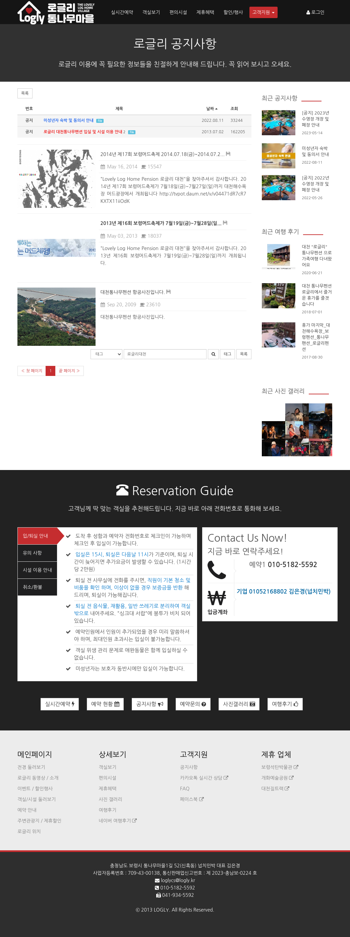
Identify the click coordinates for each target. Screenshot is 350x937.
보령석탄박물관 (279, 767)
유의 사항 (32, 553)
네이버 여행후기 (118, 820)
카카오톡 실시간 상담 (204, 778)
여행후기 (285, 704)
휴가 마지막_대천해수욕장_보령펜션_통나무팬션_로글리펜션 (316, 337)
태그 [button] (227, 354)
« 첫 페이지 (31, 371)
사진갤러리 (239, 704)
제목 (119, 109)
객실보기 (151, 12)
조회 (234, 109)
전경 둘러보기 (31, 767)
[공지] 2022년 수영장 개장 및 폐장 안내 (315, 184)
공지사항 (149, 704)
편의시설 (178, 12)
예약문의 (193, 704)
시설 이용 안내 (37, 570)
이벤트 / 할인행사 (35, 788)
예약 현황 (105, 704)
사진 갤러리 (110, 799)
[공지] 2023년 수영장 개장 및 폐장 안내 (315, 119)
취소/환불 (32, 587)
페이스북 (192, 799)
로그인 (315, 12)
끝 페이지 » (69, 371)
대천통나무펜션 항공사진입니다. (133, 292)
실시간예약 (122, 12)
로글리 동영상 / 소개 (37, 778)
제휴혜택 (205, 12)
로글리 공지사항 (175, 44)
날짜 (213, 109)
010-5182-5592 (292, 564)
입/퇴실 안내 (35, 536)
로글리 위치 (29, 831)
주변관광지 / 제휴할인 (39, 820)
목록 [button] (25, 93)
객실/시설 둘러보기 (36, 799)
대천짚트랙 (275, 788)
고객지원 (263, 12)
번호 (29, 109)
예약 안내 (27, 810)
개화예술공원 (277, 778)
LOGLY (161, 910)
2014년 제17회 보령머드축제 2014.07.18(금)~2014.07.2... (163, 154)
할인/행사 (233, 12)
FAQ (184, 788)
